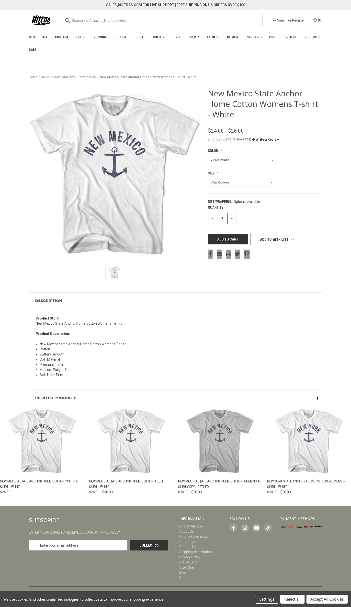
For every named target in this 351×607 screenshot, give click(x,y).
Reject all (292, 599)
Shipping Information (195, 552)
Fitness (213, 37)
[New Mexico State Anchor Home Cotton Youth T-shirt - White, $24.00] (42, 441)
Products (312, 37)
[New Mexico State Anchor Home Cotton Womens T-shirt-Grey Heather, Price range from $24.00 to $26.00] (220, 441)
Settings (266, 599)
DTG (32, 37)
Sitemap (185, 578)
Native (80, 37)
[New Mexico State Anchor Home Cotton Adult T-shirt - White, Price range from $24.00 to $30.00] (131, 441)
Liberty (194, 37)
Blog (182, 572)
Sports (140, 37)
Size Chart (187, 567)
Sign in (282, 20)
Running (100, 37)
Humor (232, 37)
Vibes (273, 37)
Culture (159, 37)
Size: (212, 173)
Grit (176, 37)
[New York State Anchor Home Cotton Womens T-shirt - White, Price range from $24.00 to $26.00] (309, 441)
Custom (61, 37)
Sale (32, 50)
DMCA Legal (188, 562)
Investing (253, 37)
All (45, 37)
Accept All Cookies (327, 599)
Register (298, 20)
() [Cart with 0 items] (317, 20)
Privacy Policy (189, 557)
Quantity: (216, 207)
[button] (265, 139)
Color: (213, 151)
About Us (186, 531)
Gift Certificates (191, 526)
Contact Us (187, 547)
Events (290, 37)
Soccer (120, 37)
